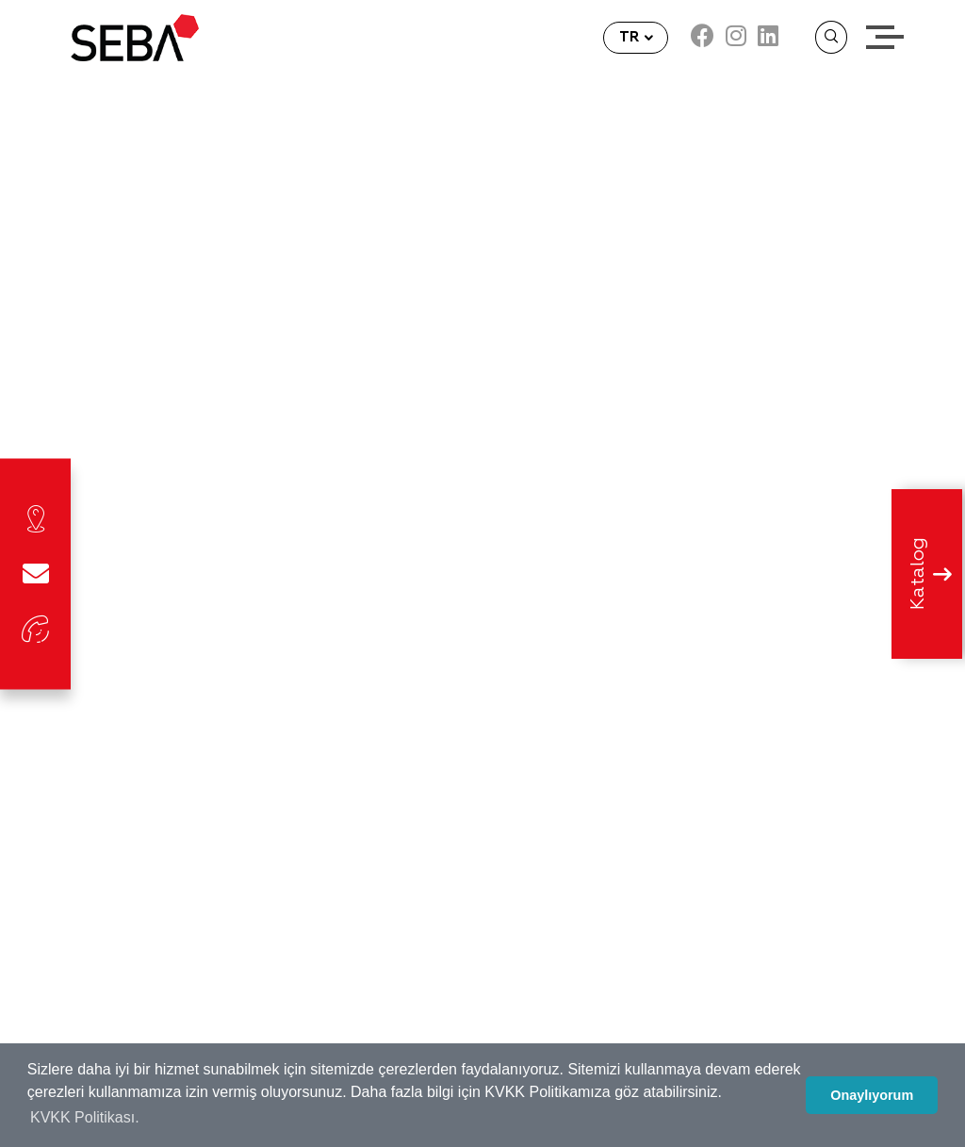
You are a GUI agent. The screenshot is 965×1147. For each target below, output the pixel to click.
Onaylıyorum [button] (871, 1095)
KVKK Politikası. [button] (84, 1117)
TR (631, 37)
